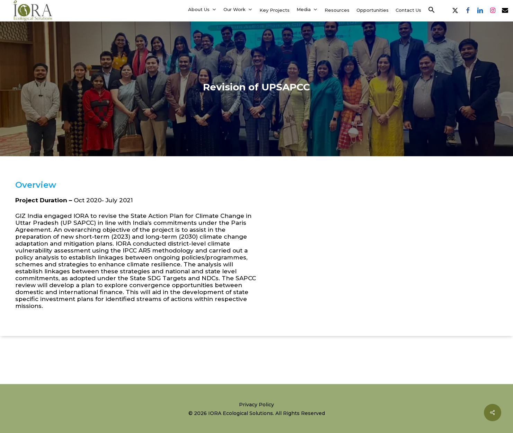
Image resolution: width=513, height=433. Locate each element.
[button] (431, 10)
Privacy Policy (256, 404)
